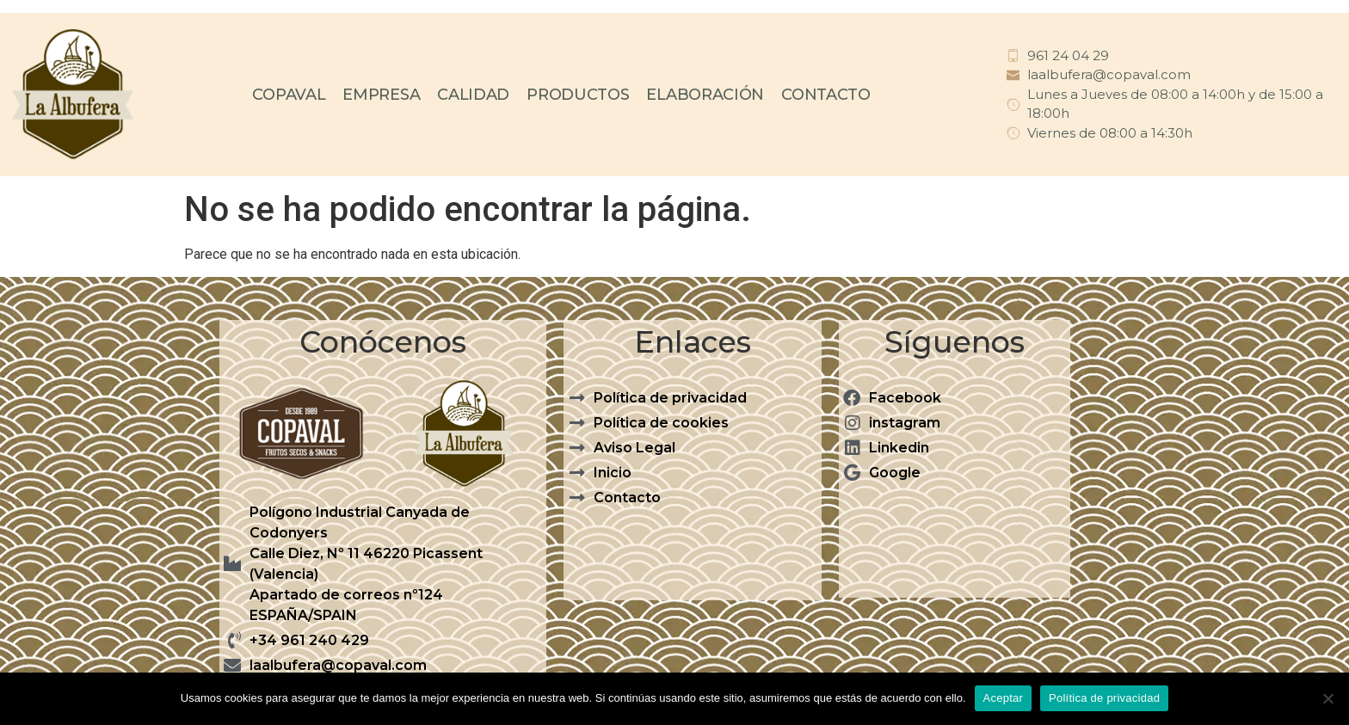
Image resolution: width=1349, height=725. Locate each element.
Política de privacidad (1104, 697)
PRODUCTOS (578, 94)
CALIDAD (473, 94)
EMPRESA (381, 94)
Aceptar (1003, 697)
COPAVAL (288, 94)
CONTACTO (826, 94)
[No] (1327, 698)
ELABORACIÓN (705, 94)
